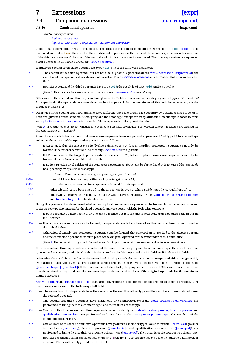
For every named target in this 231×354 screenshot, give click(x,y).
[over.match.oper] (49, 267)
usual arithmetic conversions (171, 301)
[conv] (185, 49)
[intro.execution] (101, 62)
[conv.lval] (178, 324)
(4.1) (31, 145)
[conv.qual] (183, 328)
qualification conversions (61, 314)
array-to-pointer (187, 195)
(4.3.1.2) (29, 184)
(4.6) (31, 232)
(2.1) (31, 72)
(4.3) (31, 164)
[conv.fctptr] (117, 328)
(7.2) (31, 300)
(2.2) (31, 86)
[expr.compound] (179, 20)
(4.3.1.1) (29, 178)
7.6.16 (40, 27)
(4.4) (31, 213)
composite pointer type (152, 314)
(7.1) (31, 291)
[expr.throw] (183, 73)
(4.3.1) (30, 173)
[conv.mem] (70, 328)
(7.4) (31, 323)
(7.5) (31, 337)
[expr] (189, 13)
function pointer (181, 310)
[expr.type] (129, 332)
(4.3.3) (30, 194)
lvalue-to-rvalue (164, 195)
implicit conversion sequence (60, 121)
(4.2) (31, 154)
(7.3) (31, 310)
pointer (163, 310)
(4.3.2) (30, 189)
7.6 (39, 20)
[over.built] (70, 267)
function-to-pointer (69, 199)
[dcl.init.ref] (112, 150)
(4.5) (31, 222)
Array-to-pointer (47, 282)
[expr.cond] (189, 27)
